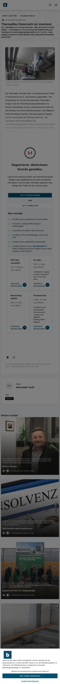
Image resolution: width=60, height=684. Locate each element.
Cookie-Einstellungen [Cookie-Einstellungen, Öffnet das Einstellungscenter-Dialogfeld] (30, 681)
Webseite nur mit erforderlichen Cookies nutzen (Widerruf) (30, 671)
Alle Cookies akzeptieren (30, 676)
